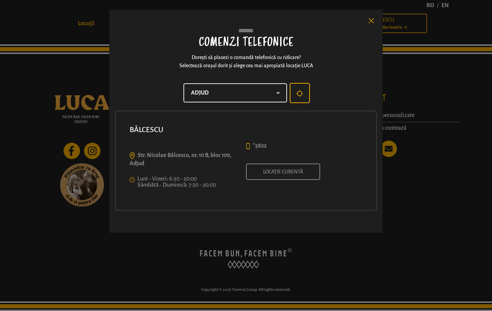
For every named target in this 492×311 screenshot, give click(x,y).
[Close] (371, 21)
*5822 (259, 146)
